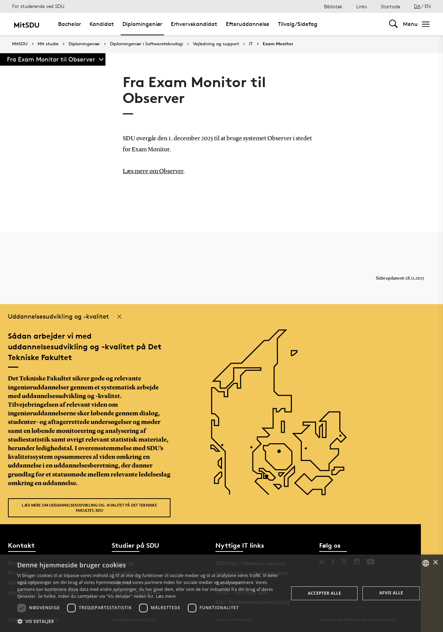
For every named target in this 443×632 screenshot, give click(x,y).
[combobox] (425, 563)
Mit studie (48, 43)
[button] (148, 621)
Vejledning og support (216, 43)
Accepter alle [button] (324, 593)
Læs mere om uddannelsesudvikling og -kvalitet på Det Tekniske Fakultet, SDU (89, 507)
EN (428, 6)
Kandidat (102, 24)
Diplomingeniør (142, 24)
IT (251, 43)
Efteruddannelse (247, 24)
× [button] (435, 562)
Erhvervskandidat (194, 24)
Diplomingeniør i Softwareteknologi (146, 43)
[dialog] (221, 593)
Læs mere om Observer (153, 171)
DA (417, 6)
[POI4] (281, 454)
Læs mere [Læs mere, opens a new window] (166, 596)
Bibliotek (333, 6)
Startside (390, 6)
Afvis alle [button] (391, 593)
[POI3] (269, 478)
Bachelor (69, 24)
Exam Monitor (278, 43)
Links (361, 6)
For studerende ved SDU (38, 6)
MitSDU (20, 43)
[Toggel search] (393, 24)
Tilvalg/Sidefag (297, 24)
